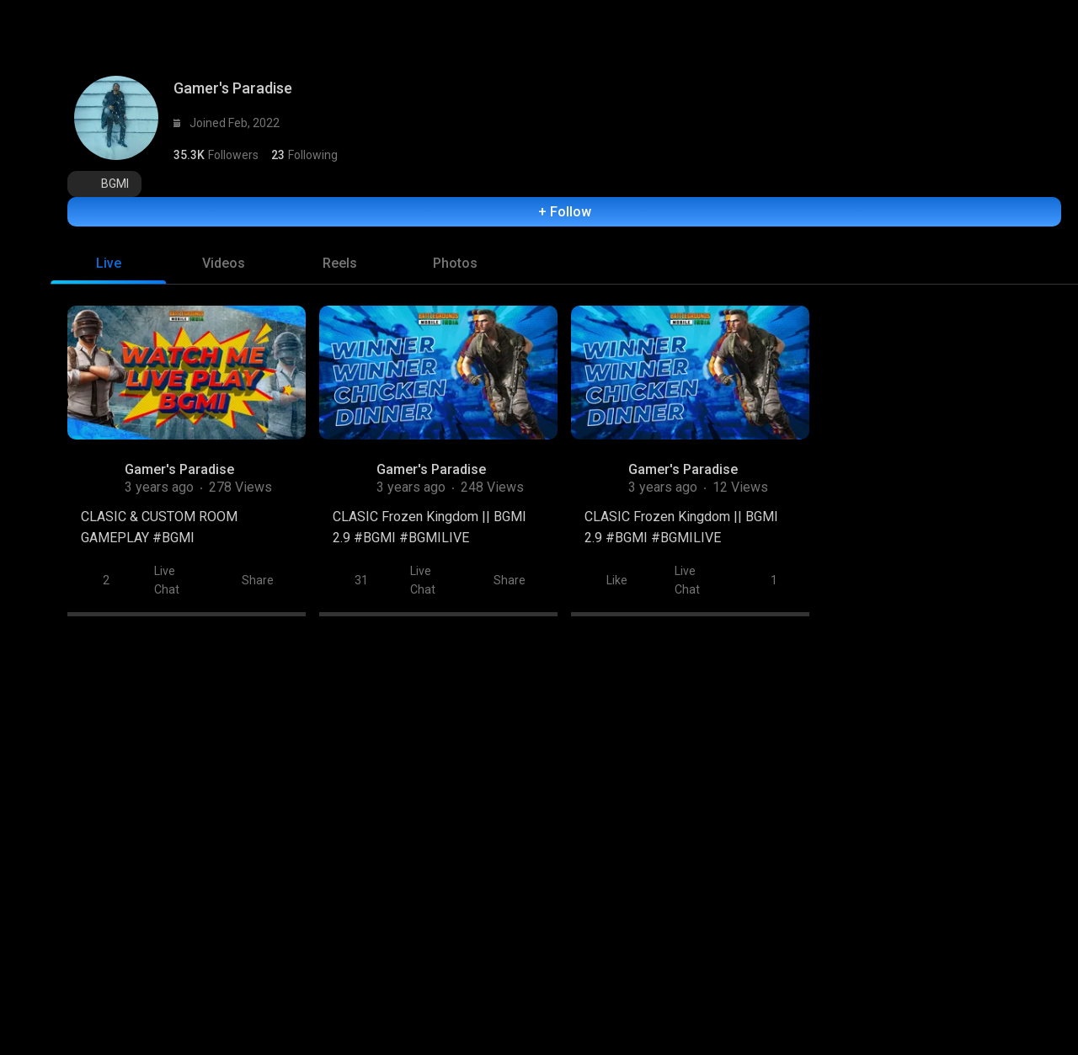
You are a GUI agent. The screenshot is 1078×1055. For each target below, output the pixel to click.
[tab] (108, 255)
